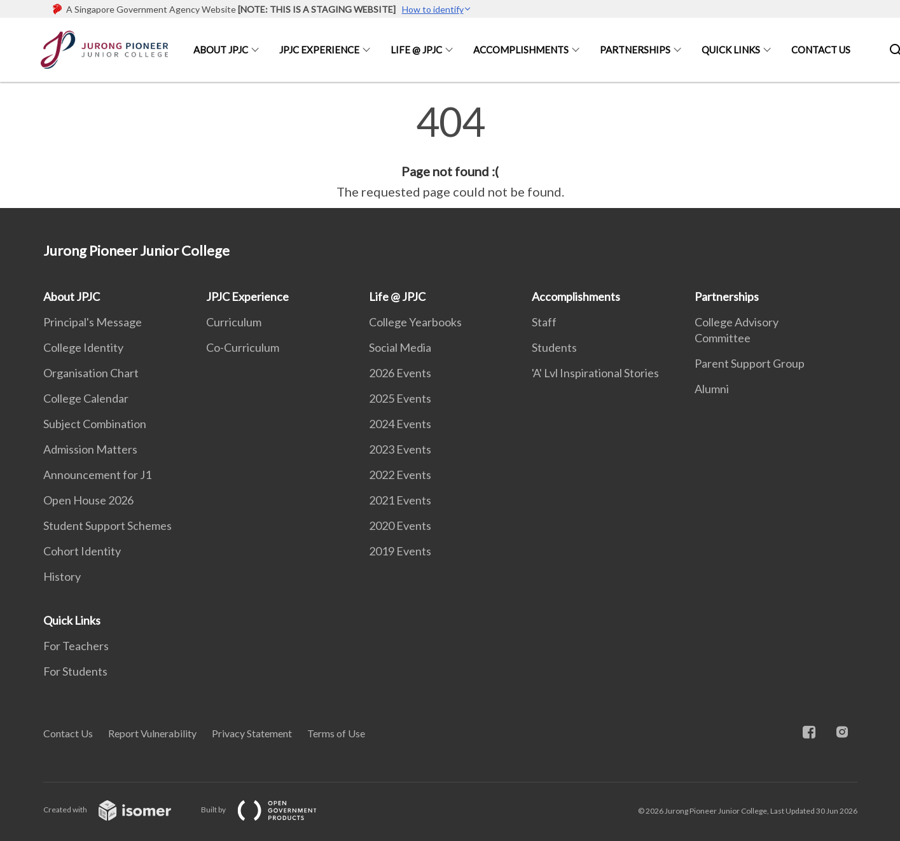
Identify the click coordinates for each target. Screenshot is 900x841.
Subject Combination (94, 424)
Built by (269, 809)
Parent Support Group (750, 363)
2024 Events (400, 424)
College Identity (83, 347)
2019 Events (400, 551)
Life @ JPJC (416, 49)
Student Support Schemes (107, 525)
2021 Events (400, 500)
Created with (117, 809)
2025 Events (400, 398)
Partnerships (635, 49)
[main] (450, 151)
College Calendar (85, 398)
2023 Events (400, 449)
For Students (75, 671)
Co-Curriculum (242, 347)
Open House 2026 (88, 500)
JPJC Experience (319, 49)
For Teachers (76, 646)
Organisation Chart (91, 373)
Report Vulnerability (152, 733)
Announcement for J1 (97, 475)
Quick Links (731, 49)
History (62, 576)
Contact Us (820, 49)
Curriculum (233, 322)
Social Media (400, 347)
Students (554, 347)
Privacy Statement (252, 733)
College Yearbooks (415, 322)
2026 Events (400, 373)
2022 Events (400, 475)
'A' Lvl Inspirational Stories (595, 373)
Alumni (712, 389)
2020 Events (400, 525)
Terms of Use (336, 733)
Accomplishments (521, 49)
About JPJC (220, 49)
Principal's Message (92, 322)
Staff (544, 322)
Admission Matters (90, 449)
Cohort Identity (82, 551)
